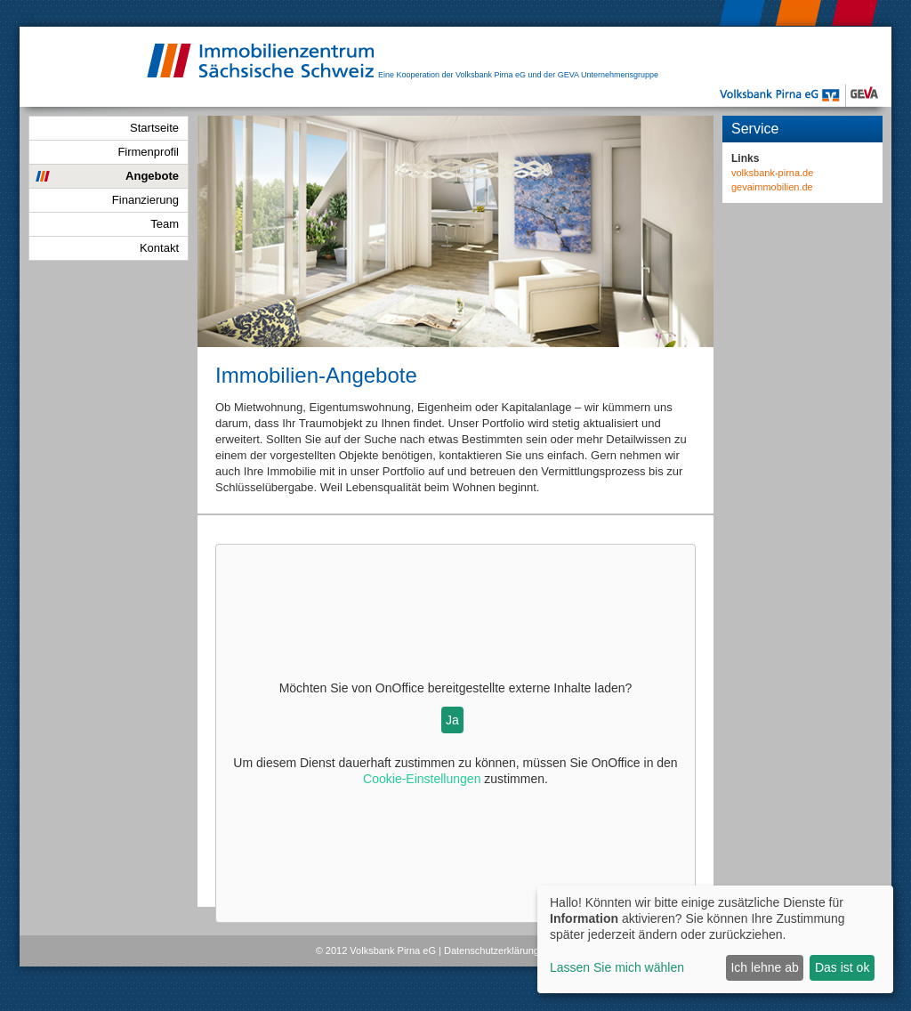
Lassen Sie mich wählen (617, 967)
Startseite (154, 127)
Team (164, 224)
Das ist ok (842, 967)
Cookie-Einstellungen (421, 779)
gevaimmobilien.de (772, 187)
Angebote (152, 175)
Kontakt (159, 248)
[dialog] (715, 939)
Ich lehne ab (764, 967)
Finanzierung (145, 199)
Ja (452, 720)
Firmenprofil (148, 151)
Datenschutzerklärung (491, 950)
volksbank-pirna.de (772, 172)
